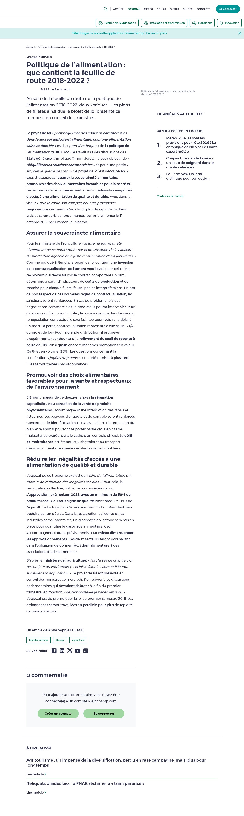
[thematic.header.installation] (164, 23)
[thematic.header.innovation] (229, 23)
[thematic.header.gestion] (117, 23)
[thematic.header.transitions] (202, 23)
